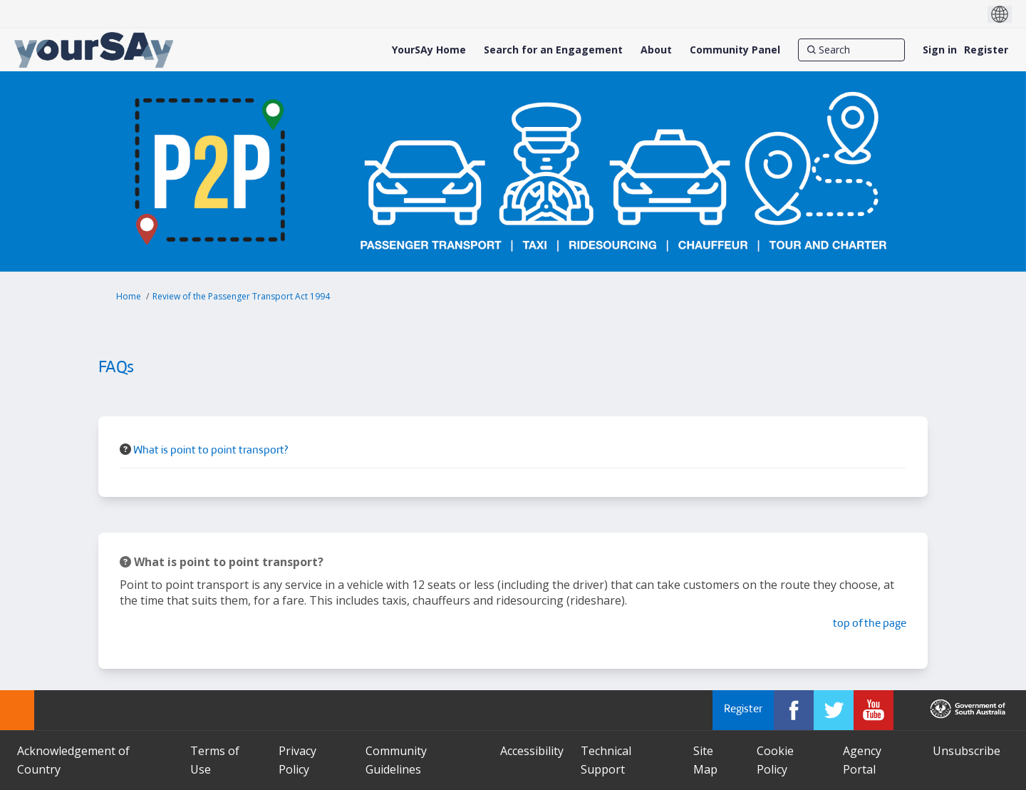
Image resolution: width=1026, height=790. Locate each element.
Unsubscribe (966, 751)
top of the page (869, 624)
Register (986, 49)
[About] (656, 50)
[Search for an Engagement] (553, 50)
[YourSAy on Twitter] (834, 710)
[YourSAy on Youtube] (873, 710)
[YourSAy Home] (429, 50)
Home (128, 296)
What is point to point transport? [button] (210, 451)
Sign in (940, 49)
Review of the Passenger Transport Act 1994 (241, 296)
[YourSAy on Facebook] (794, 710)
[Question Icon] (125, 449)
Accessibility (532, 751)
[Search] (851, 50)
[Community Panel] (735, 50)
